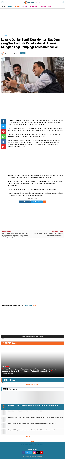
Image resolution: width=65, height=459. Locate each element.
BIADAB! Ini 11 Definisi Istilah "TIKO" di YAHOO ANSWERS (25, 411)
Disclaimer (32, 444)
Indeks (10, 6)
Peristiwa (43, 6)
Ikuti (22, 53)
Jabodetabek (33, 6)
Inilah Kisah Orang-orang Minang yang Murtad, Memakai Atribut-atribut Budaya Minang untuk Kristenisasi (35, 418)
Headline (24, 6)
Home (4, 6)
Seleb (49, 6)
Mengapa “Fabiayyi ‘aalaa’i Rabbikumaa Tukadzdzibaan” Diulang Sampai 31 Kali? (31, 430)
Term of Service (39, 444)
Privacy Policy (24, 444)
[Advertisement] (33, 20)
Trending (17, 6)
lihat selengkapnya (32, 384)
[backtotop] (32, 442)
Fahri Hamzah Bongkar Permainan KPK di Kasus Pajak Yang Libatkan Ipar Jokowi (32, 423)
